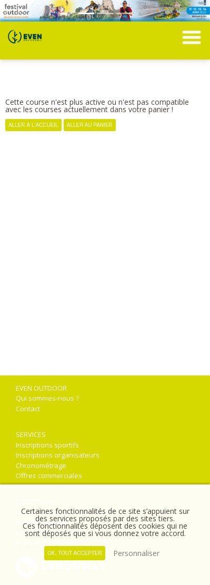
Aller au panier (90, 125)
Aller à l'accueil (33, 125)
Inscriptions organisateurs (57, 455)
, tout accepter (74, 553)
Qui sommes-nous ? (47, 398)
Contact (28, 408)
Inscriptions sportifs (47, 445)
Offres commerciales (49, 475)
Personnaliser (136, 553)
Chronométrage (41, 465)
